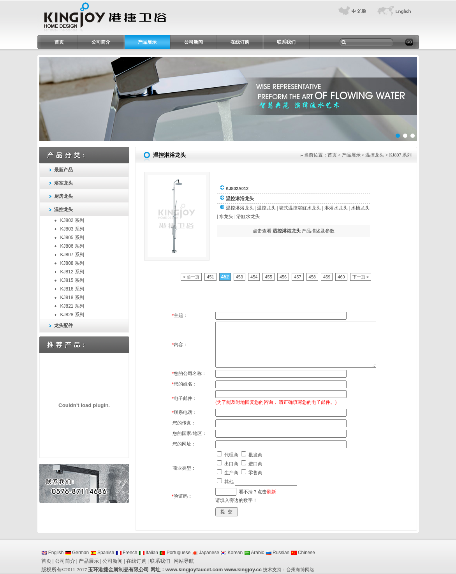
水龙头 (226, 216)
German (77, 552)
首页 (59, 42)
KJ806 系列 (72, 246)
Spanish (102, 552)
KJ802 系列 (72, 220)
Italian (148, 552)
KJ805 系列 (72, 237)
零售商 (255, 472)
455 (268, 277)
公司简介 (101, 42)
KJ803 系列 (72, 229)
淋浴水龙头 (336, 208)
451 (210, 277)
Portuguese (174, 552)
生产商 (231, 472)
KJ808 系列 (72, 263)
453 (239, 277)
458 (312, 277)
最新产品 (63, 170)
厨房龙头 (63, 196)
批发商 (255, 455)
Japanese (205, 552)
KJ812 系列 (72, 272)
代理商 (231, 455)
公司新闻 (193, 42)
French (126, 552)
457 (297, 277)
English (52, 552)
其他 (229, 481)
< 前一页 (191, 277)
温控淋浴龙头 (240, 208)
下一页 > (360, 277)
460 (341, 277)
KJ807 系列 (72, 254)
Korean (231, 552)
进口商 (255, 464)
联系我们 (286, 42)
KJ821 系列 (72, 306)
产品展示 (147, 42)
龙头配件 (63, 325)
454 (253, 277)
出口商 (231, 464)
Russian (278, 552)
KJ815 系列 (72, 280)
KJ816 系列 (72, 289)
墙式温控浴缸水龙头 (300, 208)
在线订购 (240, 42)
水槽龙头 (360, 208)
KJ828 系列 (72, 314)
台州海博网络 (300, 569)
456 (283, 277)
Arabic (254, 552)
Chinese (303, 552)
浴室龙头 (63, 183)
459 (326, 277)
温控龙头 (63, 209)
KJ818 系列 (72, 297)
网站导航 (184, 561)
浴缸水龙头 (248, 216)
